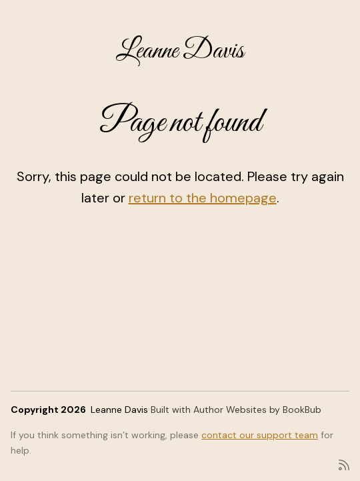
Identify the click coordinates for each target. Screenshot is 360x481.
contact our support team (259, 435)
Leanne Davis (180, 51)
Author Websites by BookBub (257, 410)
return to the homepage (203, 197)
